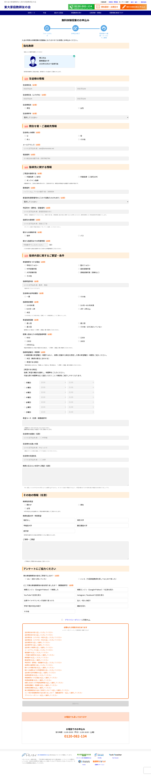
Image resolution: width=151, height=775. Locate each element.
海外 (136, 2)
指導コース (31, 13)
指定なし (26, 523)
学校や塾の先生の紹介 (32, 612)
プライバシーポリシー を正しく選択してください (41, 701)
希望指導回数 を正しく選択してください (38, 686)
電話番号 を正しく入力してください (37, 659)
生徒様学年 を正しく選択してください (37, 651)
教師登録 (143, 2)
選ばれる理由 (58, 13)
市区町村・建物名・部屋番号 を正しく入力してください (43, 669)
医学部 (26, 534)
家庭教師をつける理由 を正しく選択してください (41, 684)
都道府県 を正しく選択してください (37, 666)
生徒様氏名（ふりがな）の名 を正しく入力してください (43, 646)
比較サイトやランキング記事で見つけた (39, 606)
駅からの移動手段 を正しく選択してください (39, 674)
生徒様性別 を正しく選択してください (37, 649)
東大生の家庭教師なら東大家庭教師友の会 (20, 2)
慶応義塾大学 (82, 528)
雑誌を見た (81, 612)
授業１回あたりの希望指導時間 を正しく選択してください (44, 689)
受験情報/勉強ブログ (116, 13)
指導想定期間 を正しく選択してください (38, 694)
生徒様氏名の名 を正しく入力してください (39, 641)
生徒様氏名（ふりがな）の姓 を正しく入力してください (43, 644)
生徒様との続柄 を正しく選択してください (39, 654)
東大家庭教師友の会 (17, 7)
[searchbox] (24, 423)
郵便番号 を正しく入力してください (37, 664)
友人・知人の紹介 (84, 606)
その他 (26, 617)
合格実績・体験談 (95, 13)
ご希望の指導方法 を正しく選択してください (39, 661)
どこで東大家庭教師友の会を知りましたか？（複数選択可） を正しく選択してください (53, 699)
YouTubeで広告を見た (32, 601)
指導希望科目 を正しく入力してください (38, 681)
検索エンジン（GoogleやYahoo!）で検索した (41, 596)
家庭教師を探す (76, 13)
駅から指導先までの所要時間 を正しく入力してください (43, 676)
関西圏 (116, 2)
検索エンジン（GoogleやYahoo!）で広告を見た (95, 596)
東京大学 (80, 523)
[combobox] (75, 423)
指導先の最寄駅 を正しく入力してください (39, 671)
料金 (44, 13)
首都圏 (111, 2)
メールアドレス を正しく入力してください (39, 656)
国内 (132, 2)
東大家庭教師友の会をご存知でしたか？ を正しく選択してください (47, 696)
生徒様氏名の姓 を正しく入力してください (39, 639)
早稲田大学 (27, 528)
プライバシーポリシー (72, 626)
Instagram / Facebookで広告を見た (90, 601)
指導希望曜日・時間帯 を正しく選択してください (41, 691)
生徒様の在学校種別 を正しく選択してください (40, 679)
